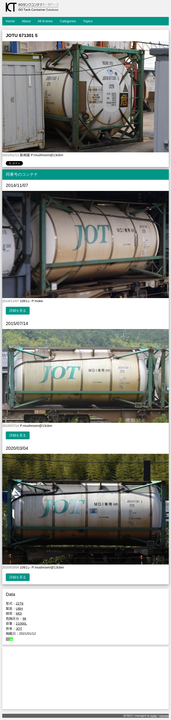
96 (24, 618)
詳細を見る (17, 310)
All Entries (45, 21)
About (26, 21)
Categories (68, 21)
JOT (19, 628)
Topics (88, 21)
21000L (21, 623)
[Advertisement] (85, 678)
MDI (19, 613)
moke (153, 715)
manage (164, 715)
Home (10, 21)
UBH (19, 608)
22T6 (19, 603)
